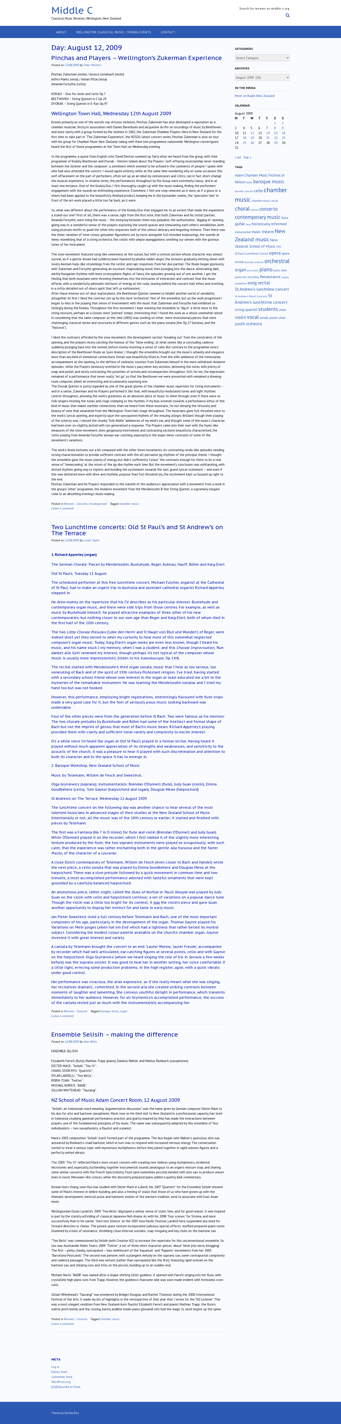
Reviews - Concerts (75, 504)
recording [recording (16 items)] (253, 277)
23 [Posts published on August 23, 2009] (283, 138)
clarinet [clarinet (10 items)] (255, 209)
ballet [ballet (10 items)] (249, 182)
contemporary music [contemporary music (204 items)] (258, 216)
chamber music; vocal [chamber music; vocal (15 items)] (265, 201)
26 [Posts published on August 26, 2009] (252, 143)
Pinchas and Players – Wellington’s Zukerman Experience (136, 58)
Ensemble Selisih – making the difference (114, 1034)
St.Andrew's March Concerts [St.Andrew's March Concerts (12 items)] (251, 296)
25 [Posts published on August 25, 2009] (244, 143)
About (61, 32)
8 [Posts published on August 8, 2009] (275, 128)
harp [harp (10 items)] (248, 224)
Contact (168, 32)
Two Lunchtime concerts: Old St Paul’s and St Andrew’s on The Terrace (137, 530)
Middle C (72, 10)
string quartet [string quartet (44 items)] (246, 309)
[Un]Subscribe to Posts (65, 1387)
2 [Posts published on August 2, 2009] (283, 123)
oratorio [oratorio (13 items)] (259, 262)
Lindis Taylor (92, 540)
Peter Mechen (92, 65)
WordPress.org (61, 1382)
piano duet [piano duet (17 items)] (280, 270)
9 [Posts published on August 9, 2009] (283, 128)
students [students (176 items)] (268, 309)
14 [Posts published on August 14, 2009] (268, 133)
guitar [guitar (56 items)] (240, 223)
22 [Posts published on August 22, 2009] (275, 138)
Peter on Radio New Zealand (255, 96)
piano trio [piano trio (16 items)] (241, 277)
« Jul (238, 157)
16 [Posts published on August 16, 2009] (283, 133)
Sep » (247, 157)
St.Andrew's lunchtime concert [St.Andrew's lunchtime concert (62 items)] (262, 289)
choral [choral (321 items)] (242, 208)
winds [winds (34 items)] (264, 317)
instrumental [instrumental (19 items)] (243, 232)
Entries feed (59, 1372)
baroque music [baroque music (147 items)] (268, 181)
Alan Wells (90, 1041)
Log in (55, 1367)
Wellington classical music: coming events (113, 32)
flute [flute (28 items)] (284, 217)
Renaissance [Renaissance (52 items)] (270, 276)
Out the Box (71, 1413)
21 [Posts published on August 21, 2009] (268, 138)
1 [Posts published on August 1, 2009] (275, 123)
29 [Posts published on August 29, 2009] (275, 143)
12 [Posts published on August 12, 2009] (252, 133)
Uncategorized (98, 504)
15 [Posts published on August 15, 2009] (275, 133)
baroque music (109, 1011)
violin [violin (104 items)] (240, 317)
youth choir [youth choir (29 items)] (277, 317)
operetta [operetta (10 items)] (248, 262)
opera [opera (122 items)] (275, 253)
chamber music (129, 504)
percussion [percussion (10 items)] (253, 270)
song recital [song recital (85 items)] (258, 283)
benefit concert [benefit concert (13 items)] (244, 191)
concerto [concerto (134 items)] (268, 209)
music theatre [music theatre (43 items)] (263, 231)
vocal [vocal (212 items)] (253, 316)
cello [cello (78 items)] (258, 190)
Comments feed (61, 1377)
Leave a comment (62, 508)
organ (123, 1011)
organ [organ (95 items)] (240, 270)
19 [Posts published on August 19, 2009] (252, 138)
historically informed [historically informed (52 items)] (269, 223)
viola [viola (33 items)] (282, 309)
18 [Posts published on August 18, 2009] (244, 138)
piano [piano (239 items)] (265, 269)
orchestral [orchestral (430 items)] (277, 261)
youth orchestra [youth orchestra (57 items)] (248, 323)
